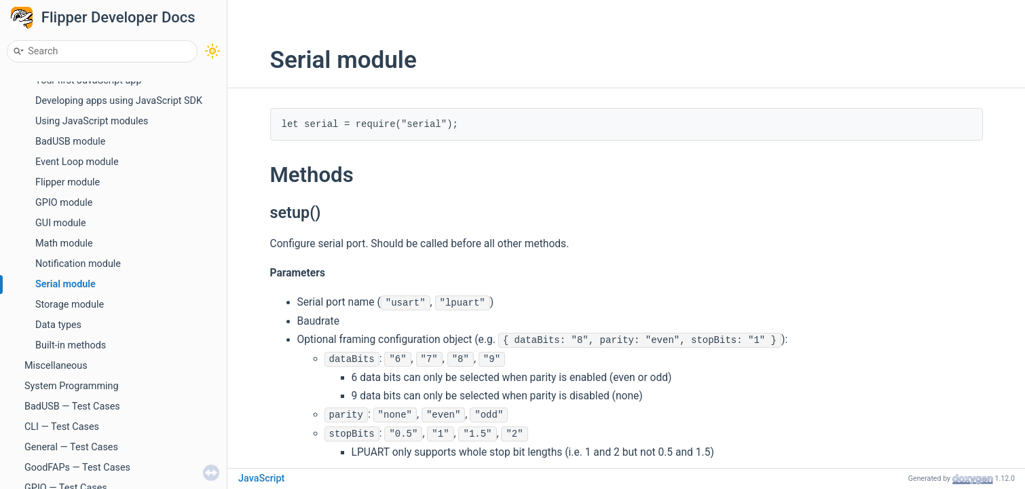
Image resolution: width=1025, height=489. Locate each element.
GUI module (60, 223)
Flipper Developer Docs (118, 17)
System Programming (71, 386)
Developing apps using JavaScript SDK (118, 101)
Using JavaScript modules (91, 121)
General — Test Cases (71, 447)
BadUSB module (70, 141)
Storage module (69, 304)
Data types (58, 325)
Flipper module (67, 182)
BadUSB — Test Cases (72, 406)
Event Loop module (77, 162)
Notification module (78, 264)
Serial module (65, 284)
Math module (64, 243)
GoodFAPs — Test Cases (77, 467)
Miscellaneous (56, 366)
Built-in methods (70, 345)
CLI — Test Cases (61, 427)
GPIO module (63, 203)
